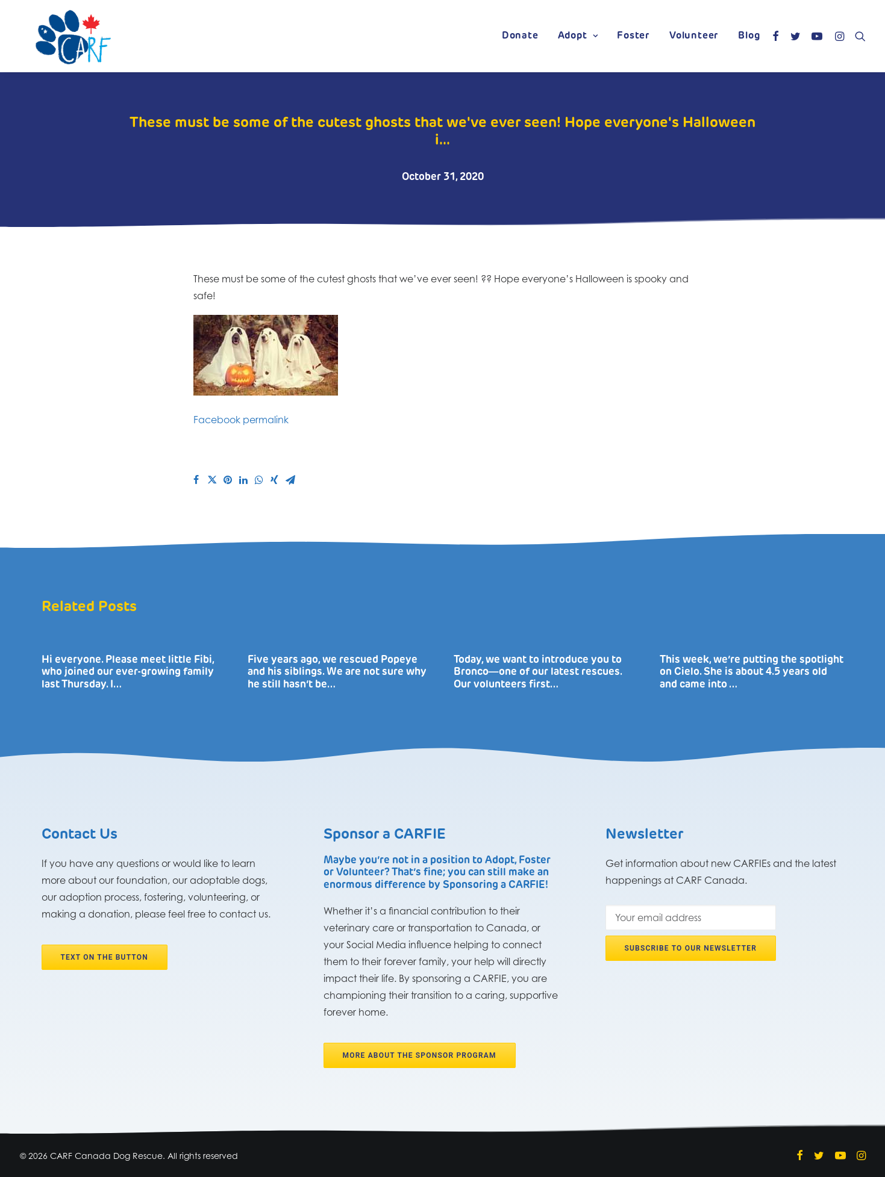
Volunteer (694, 36)
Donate (520, 36)
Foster (633, 36)
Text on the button (104, 957)
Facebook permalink (241, 420)
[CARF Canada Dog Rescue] (73, 36)
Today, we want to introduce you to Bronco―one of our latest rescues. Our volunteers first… (538, 672)
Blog (749, 36)
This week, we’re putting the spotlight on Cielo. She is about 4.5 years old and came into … (751, 672)
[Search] (857, 36)
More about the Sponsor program (419, 1055)
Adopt (578, 36)
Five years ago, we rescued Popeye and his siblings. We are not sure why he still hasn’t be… (337, 672)
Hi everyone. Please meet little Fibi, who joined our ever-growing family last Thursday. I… (128, 672)
